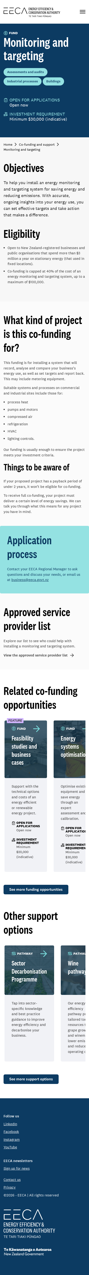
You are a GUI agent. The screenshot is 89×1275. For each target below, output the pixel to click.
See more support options (31, 1079)
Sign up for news (17, 1168)
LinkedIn (10, 1124)
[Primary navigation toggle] (82, 12)
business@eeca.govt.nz (30, 579)
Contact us (12, 1179)
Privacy (10, 1187)
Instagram (12, 1139)
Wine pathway (77, 967)
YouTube (10, 1147)
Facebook (11, 1131)
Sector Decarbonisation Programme (29, 971)
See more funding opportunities (36, 889)
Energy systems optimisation (74, 746)
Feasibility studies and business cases (24, 750)
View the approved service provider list (36, 655)
